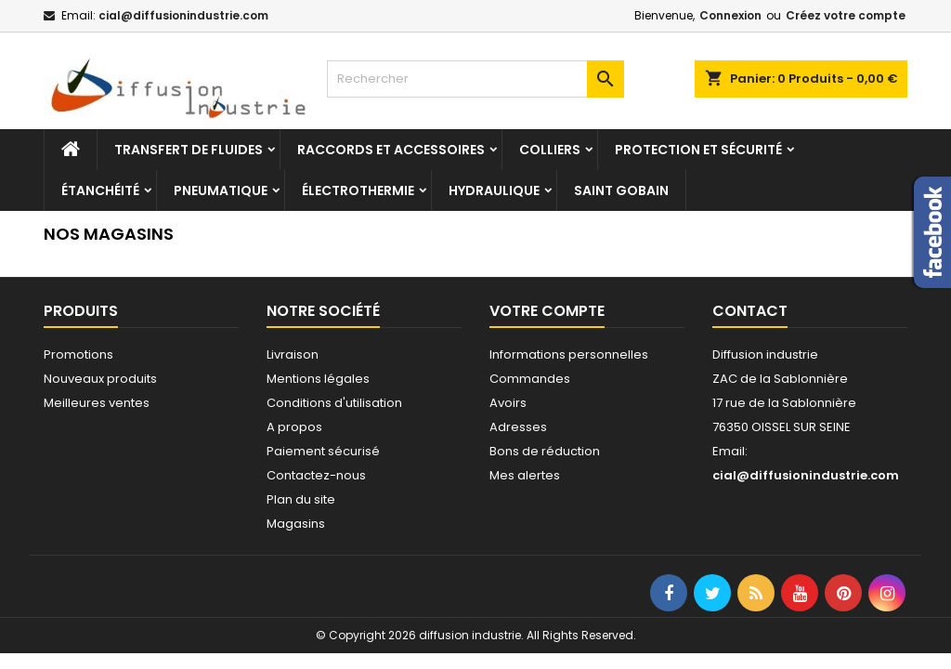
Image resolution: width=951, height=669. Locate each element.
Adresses (518, 427)
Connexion (730, 15)
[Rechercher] (475, 79)
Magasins (296, 523)
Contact (750, 310)
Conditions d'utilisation (334, 403)
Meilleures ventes (97, 403)
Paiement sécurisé (323, 451)
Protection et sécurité (698, 149)
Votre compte (547, 310)
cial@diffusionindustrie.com (183, 15)
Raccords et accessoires (391, 149)
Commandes (529, 378)
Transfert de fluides (188, 149)
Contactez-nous (316, 475)
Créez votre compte (845, 15)
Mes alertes (524, 475)
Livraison (293, 354)
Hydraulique (494, 190)
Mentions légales (318, 378)
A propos (294, 427)
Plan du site (301, 499)
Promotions (78, 354)
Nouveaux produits (100, 378)
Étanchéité (100, 190)
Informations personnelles (568, 354)
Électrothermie (358, 190)
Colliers (549, 149)
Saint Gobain (621, 190)
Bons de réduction (544, 451)
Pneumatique (220, 190)
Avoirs (508, 403)
